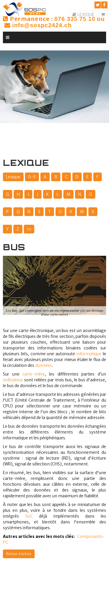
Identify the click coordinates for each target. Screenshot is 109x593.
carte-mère (33, 374)
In (29, 229)
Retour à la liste (18, 554)
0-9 (32, 176)
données (43, 365)
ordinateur (13, 379)
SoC (29, 516)
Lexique (13, 176)
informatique (88, 353)
